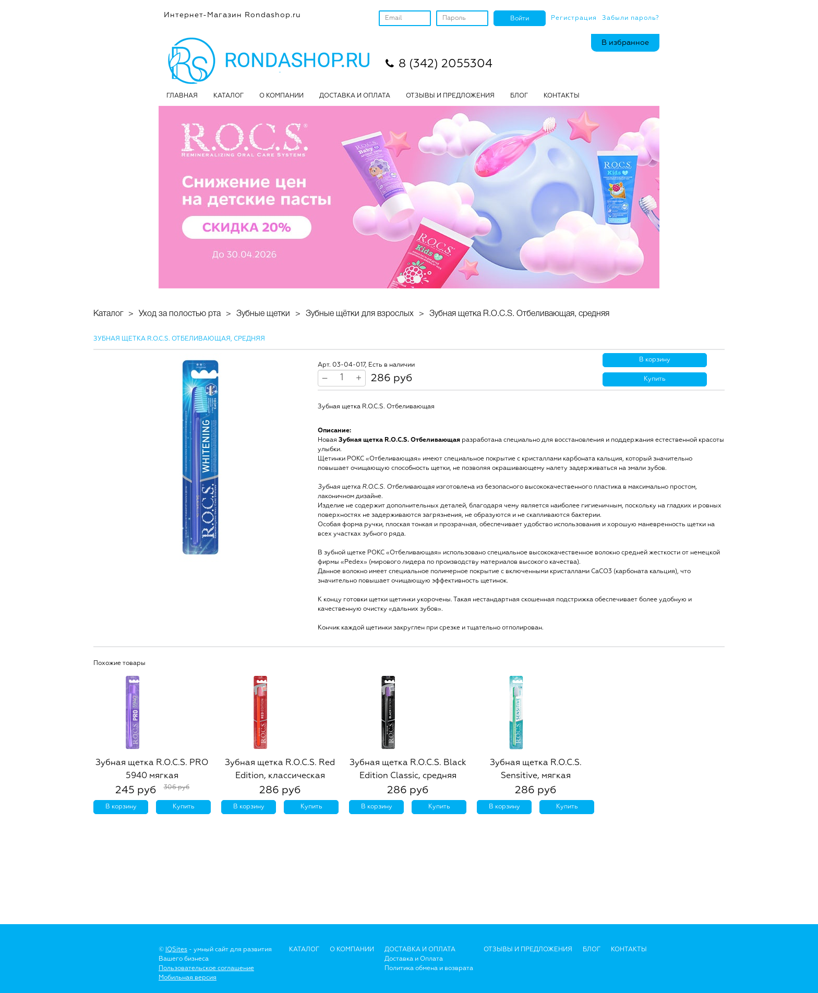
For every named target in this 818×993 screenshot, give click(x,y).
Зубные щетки (263, 314)
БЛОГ (519, 96)
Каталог (228, 96)
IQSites (176, 950)
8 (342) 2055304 (445, 64)
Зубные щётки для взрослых (360, 314)
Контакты (562, 96)
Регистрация (574, 18)
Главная (182, 96)
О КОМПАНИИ (281, 96)
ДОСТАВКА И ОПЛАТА (354, 96)
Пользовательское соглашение (206, 968)
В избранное (625, 42)
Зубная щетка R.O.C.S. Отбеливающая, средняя (519, 314)
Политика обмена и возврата (428, 968)
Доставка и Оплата (413, 959)
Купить (655, 379)
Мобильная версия (187, 978)
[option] (200, 457)
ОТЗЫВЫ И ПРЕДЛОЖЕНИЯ (450, 96)
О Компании (352, 950)
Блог (591, 950)
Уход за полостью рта (180, 314)
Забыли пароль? (630, 18)
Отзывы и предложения (528, 950)
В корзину (654, 360)
